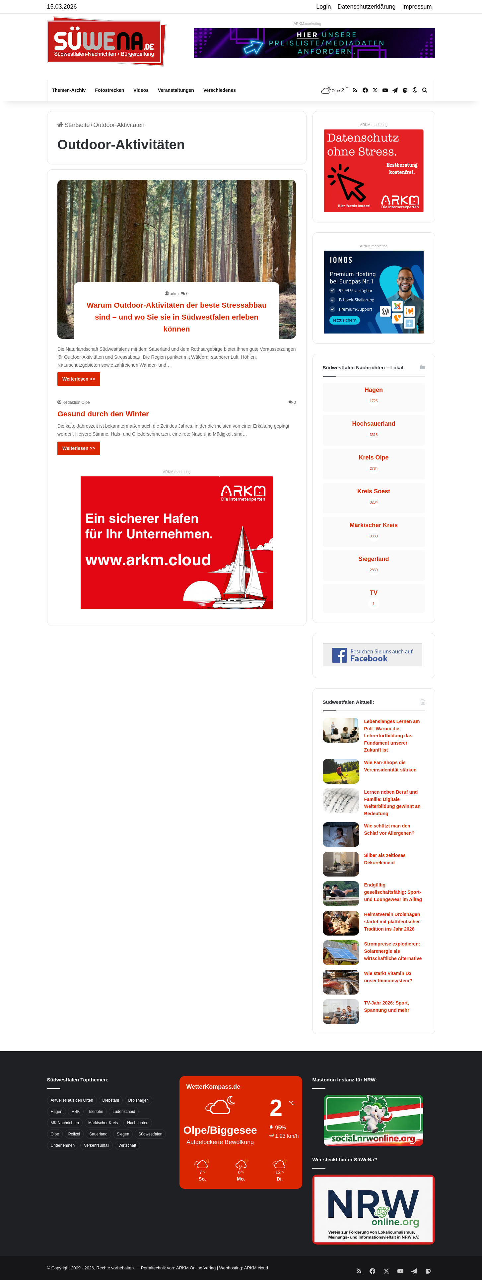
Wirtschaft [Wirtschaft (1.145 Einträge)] (127, 1145)
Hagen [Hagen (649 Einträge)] (56, 1111)
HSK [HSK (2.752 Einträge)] (76, 1111)
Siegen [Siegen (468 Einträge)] (123, 1134)
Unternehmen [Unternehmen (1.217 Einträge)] (63, 1145)
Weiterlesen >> (78, 379)
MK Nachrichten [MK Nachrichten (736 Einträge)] (65, 1123)
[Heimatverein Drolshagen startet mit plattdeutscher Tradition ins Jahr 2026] (341, 923)
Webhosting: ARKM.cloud (243, 1267)
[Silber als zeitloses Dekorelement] (341, 864)
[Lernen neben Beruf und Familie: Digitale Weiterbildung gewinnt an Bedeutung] (341, 800)
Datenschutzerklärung (366, 6)
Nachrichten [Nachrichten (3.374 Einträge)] (137, 1123)
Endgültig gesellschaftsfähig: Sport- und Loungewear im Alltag (393, 892)
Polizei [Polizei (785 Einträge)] (74, 1134)
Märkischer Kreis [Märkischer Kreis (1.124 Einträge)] (103, 1123)
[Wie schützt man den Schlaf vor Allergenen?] (341, 834)
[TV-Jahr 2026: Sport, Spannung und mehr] (341, 1011)
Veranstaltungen (176, 90)
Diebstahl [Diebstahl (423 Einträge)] (111, 1100)
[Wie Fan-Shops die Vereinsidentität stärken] (341, 771)
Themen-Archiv (69, 90)
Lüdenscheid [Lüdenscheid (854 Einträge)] (123, 1111)
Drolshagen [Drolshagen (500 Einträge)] (138, 1100)
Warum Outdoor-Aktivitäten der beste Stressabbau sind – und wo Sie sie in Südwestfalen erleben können (176, 316)
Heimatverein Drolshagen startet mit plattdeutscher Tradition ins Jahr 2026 (392, 921)
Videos (141, 90)
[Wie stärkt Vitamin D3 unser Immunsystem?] (341, 982)
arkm (174, 293)
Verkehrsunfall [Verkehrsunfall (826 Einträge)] (96, 1145)
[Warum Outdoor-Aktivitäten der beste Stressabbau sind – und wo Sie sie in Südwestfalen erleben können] (176, 259)
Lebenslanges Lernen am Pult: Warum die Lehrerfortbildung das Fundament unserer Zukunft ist (392, 736)
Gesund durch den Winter (118, 412)
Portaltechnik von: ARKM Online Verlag (178, 1267)
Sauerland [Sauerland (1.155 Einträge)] (98, 1134)
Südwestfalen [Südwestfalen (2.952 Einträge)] (150, 1134)
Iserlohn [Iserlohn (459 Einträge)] (96, 1111)
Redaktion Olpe (76, 402)
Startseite (73, 125)
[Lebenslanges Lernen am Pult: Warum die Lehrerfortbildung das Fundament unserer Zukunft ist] (341, 730)
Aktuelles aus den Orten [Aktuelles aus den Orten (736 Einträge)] (72, 1100)
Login (323, 6)
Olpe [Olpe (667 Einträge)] (55, 1134)
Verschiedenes (219, 90)
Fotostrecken (109, 90)
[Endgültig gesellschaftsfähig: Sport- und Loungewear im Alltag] (341, 893)
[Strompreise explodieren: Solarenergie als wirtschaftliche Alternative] (341, 952)
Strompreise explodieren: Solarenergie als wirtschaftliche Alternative (393, 951)
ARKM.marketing (307, 24)
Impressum (417, 6)
